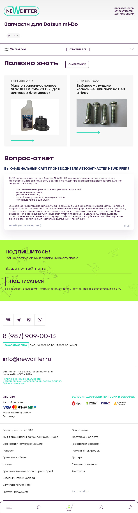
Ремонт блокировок (86, 454)
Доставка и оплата (85, 440)
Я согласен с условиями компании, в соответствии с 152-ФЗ (64, 292)
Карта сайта (80, 494)
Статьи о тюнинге (84, 467)
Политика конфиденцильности (22, 382)
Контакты (78, 474)
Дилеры (77, 460)
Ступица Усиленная (17, 488)
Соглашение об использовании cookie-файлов (32, 384)
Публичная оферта (14, 386)
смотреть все (77, 64)
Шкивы (7, 467)
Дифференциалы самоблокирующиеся (30, 440)
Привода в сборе (15, 460)
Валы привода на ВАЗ (18, 433)
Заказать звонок (15, 348)
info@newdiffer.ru (27, 362)
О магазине (80, 433)
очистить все (78, 49)
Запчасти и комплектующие (23, 447)
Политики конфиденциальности (58, 292)
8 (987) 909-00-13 (30, 339)
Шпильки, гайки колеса (19, 481)
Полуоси (8, 454)
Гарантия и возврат (86, 447)
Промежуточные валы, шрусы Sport (28, 474)
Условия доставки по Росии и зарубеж (103, 399)
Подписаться (27, 284)
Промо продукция (15, 495)
